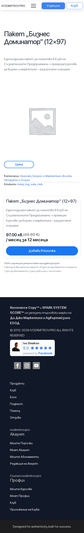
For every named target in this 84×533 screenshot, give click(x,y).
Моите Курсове (21, 489)
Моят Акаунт (19, 450)
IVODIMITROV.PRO (13, 5)
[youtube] (36, 365)
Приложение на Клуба (24, 509)
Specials (25, 176)
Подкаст (16, 404)
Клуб (13, 390)
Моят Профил (20, 496)
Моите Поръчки (21, 443)
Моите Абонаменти (24, 457)
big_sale (30, 184)
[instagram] (26, 365)
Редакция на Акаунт (24, 463)
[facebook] (17, 365)
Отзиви (15, 417)
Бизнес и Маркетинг (47, 176)
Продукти (17, 383)
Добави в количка (42, 251)
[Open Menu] (33, 5)
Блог (13, 397)
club (40, 184)
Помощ (15, 411)
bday (20, 184)
